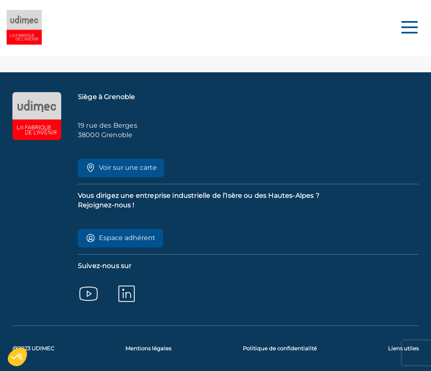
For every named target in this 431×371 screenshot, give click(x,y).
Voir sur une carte (121, 168)
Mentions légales (148, 348)
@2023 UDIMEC (33, 348)
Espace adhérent (121, 238)
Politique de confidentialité (280, 348)
